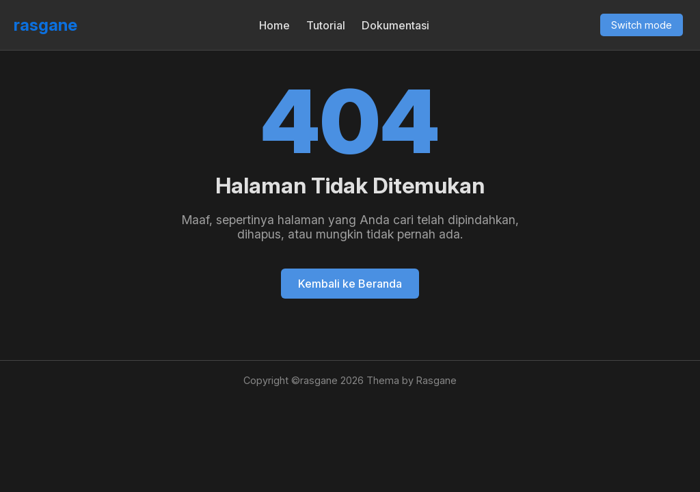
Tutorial (325, 25)
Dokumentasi (395, 25)
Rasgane (436, 380)
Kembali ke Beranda (350, 283)
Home (274, 25)
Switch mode (641, 25)
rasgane (45, 25)
